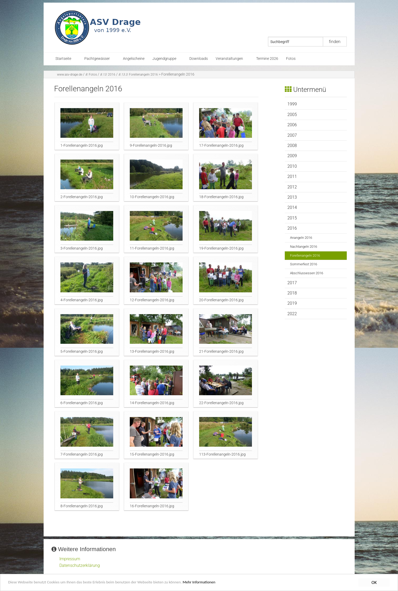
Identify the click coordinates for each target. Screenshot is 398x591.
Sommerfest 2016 (303, 264)
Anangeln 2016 (301, 238)
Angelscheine (133, 58)
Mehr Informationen (224, 582)
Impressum (69, 558)
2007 (292, 135)
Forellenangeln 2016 (138, 74)
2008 (292, 145)
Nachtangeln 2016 (303, 247)
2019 (292, 303)
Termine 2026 (267, 58)
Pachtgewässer (97, 58)
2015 (292, 217)
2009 (292, 155)
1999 (292, 104)
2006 (292, 124)
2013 (292, 197)
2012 (292, 186)
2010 (292, 166)
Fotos (291, 58)
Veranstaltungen (229, 58)
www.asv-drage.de (69, 74)
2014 (292, 207)
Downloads (198, 58)
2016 (107, 74)
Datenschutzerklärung (79, 565)
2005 (292, 114)
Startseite (63, 58)
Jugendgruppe (164, 58)
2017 (292, 282)
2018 (292, 293)
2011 (292, 176)
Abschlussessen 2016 (306, 273)
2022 (292, 313)
